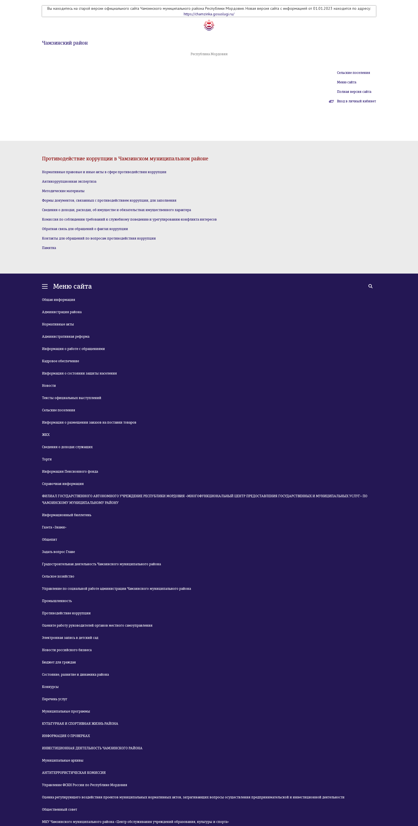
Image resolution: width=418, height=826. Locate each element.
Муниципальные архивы (62, 760)
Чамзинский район (65, 43)
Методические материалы (63, 191)
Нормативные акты (58, 324)
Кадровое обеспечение (60, 361)
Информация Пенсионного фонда (70, 472)
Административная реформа (65, 337)
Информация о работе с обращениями (73, 349)
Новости (49, 386)
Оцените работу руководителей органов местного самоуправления (97, 625)
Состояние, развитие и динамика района (75, 675)
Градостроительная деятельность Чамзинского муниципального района (101, 564)
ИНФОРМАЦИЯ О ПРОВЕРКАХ (66, 736)
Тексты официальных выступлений (71, 398)
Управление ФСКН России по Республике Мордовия (84, 785)
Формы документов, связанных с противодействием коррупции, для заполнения (109, 200)
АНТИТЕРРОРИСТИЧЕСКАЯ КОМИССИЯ (74, 773)
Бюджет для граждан (59, 662)
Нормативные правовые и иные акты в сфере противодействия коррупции (104, 172)
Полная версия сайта (354, 92)
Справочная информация (63, 484)
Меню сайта (346, 82)
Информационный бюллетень (66, 515)
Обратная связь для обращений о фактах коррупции (85, 229)
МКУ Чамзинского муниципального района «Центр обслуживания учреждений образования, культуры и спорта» (135, 822)
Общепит (49, 540)
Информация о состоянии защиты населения (79, 373)
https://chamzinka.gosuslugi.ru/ (209, 13)
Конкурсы (50, 687)
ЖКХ (46, 435)
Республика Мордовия (209, 54)
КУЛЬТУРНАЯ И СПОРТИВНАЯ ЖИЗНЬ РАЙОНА (80, 724)
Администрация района (62, 312)
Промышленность (57, 601)
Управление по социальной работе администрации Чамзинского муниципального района (116, 589)
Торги (47, 459)
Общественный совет (59, 809)
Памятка (49, 248)
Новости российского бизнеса (67, 650)
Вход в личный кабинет (356, 101)
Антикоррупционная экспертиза (69, 181)
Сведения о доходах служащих (67, 447)
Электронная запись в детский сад (70, 638)
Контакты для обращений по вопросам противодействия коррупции (99, 238)
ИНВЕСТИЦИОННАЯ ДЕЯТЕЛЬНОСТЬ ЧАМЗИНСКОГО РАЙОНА (92, 748)
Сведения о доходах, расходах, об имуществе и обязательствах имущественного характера (116, 210)
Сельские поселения (353, 73)
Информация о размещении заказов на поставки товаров (89, 422)
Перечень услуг (54, 699)
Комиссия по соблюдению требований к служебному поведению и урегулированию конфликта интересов (129, 219)
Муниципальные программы (66, 711)
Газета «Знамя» (54, 527)
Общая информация (58, 300)
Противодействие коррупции (66, 613)
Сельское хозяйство (58, 576)
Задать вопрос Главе (58, 552)
